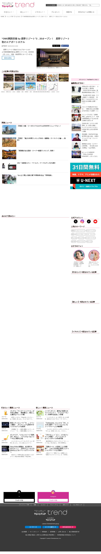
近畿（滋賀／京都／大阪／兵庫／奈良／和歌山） (41, 91)
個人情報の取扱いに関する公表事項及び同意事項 (39, 535)
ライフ (58, 91)
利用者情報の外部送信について (66, 535)
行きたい (3, 91)
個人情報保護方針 (74, 531)
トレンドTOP (10, 16)
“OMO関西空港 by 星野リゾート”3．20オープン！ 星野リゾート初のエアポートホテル (45, 16)
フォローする (19, 500)
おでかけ (18, 16)
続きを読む (8, 58)
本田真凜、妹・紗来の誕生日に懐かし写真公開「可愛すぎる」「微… (74, 5)
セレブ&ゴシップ (77, 504)
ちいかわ (74, 238)
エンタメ (43, 504)
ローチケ (33, 527)
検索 (69, 12)
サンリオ (89, 241)
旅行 (22, 91)
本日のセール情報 (86, 12)
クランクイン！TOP (24, 504)
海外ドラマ (66, 504)
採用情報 (52, 531)
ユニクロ (81, 238)
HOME (2, 16)
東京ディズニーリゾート (78, 230)
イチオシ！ (40, 12)
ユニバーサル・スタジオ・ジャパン (86, 234)
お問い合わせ (62, 531)
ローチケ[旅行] (50, 527)
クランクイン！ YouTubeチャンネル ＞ (89, 79)
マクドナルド (81, 241)
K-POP (74, 241)
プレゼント (55, 12)
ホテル (14, 91)
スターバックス (91, 230)
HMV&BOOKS (67, 527)
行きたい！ (9, 12)
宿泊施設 (18, 91)
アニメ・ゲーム (54, 504)
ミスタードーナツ (90, 238)
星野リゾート (8, 91)
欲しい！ (24, 12)
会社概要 (24, 531)
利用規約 (44, 531)
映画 (35, 504)
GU (73, 234)
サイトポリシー (34, 531)
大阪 (30, 91)
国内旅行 (26, 91)
